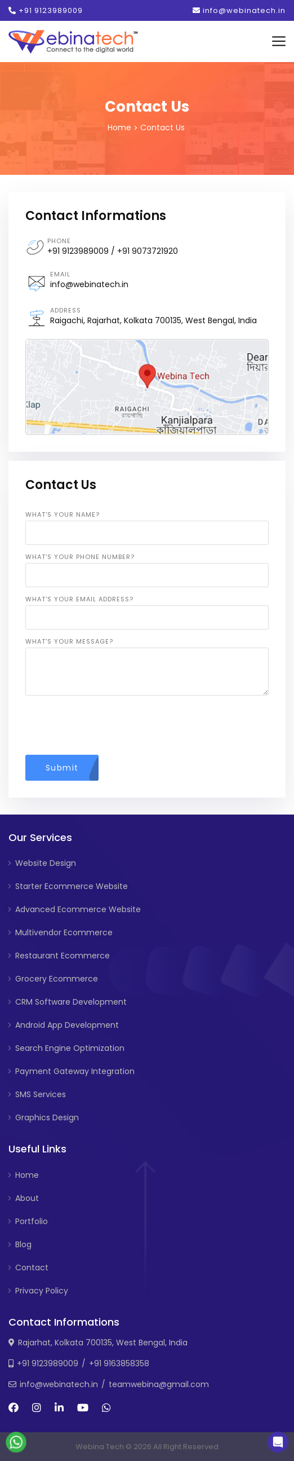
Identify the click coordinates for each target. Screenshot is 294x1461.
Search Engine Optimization (69, 1048)
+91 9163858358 (119, 1363)
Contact (31, 1267)
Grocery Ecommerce (56, 978)
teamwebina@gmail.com (159, 1384)
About (27, 1198)
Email (60, 274)
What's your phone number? (80, 557)
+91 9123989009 (45, 10)
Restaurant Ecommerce (62, 955)
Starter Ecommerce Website (71, 886)
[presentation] (111, 726)
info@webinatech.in (239, 10)
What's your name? (62, 514)
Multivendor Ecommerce (64, 932)
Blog (23, 1244)
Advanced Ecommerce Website (78, 909)
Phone (59, 241)
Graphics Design (47, 1117)
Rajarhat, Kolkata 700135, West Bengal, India (103, 1342)
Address (65, 310)
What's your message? (69, 641)
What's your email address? (79, 599)
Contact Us (162, 127)
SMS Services (40, 1094)
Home (119, 127)
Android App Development (67, 1025)
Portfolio (31, 1221)
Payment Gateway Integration (75, 1071)
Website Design (45, 863)
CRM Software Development (71, 1001)
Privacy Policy (41, 1290)
